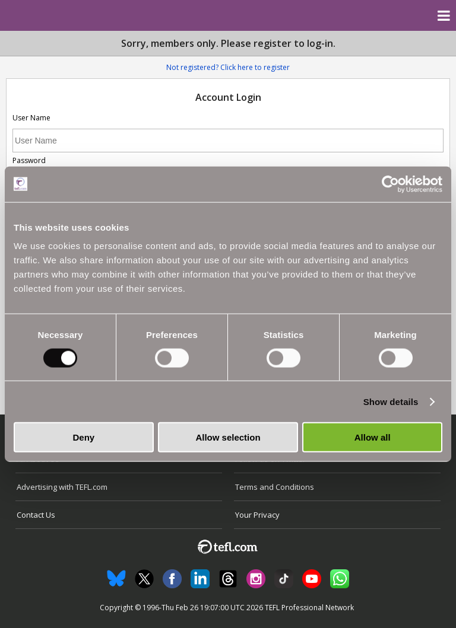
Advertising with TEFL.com (62, 487)
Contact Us (36, 514)
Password (29, 160)
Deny (83, 437)
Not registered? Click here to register (228, 67)
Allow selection (227, 437)
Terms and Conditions (274, 487)
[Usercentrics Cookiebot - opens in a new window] (390, 184)
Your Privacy (257, 514)
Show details (391, 401)
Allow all (372, 437)
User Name (31, 118)
